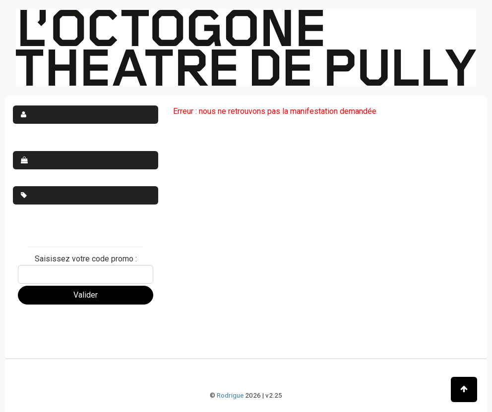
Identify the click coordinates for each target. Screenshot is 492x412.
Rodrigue (230, 395)
